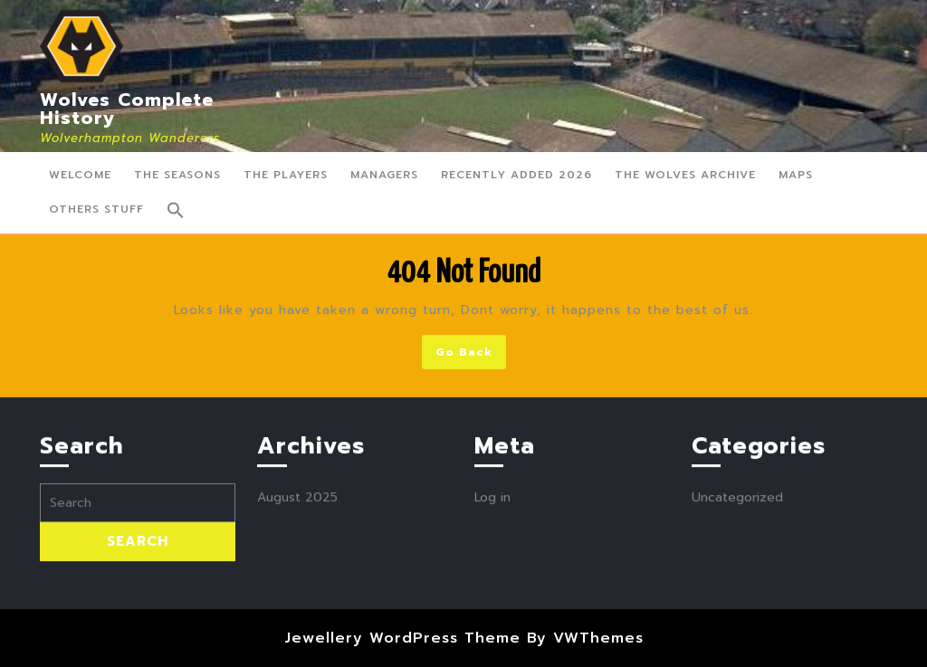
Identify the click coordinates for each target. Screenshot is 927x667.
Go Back (470, 355)
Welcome (80, 175)
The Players (286, 175)
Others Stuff (96, 209)
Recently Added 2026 (516, 175)
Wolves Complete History (127, 108)
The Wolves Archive (685, 175)
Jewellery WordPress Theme (402, 638)
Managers (384, 175)
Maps (796, 175)
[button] (176, 210)
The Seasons (177, 175)
